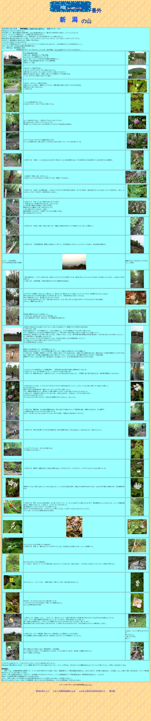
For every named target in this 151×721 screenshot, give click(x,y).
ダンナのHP (58, 50)
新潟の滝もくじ (42, 691)
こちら (89, 685)
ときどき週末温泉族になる (64, 691)
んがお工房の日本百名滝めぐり (92, 691)
